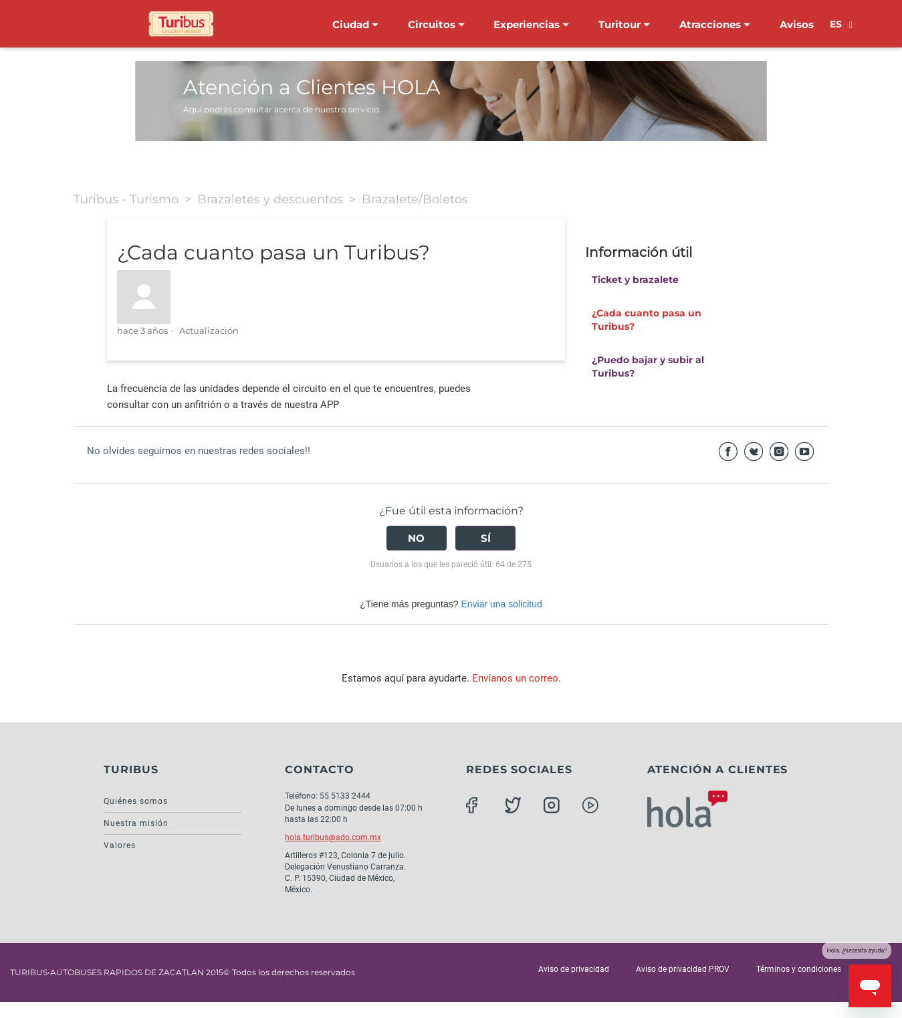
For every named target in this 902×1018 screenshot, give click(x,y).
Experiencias (531, 24)
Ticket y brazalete (635, 280)
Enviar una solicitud (501, 604)
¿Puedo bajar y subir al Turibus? (648, 366)
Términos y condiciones (798, 969)
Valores (120, 845)
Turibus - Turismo (126, 199)
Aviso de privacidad (573, 969)
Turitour (624, 24)
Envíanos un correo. (516, 678)
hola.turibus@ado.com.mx (333, 837)
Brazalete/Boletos (415, 199)
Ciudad (355, 24)
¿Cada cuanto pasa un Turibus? (646, 319)
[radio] (416, 538)
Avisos (797, 24)
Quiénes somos (136, 801)
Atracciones (714, 24)
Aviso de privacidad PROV (682, 969)
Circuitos (436, 24)
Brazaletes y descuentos (270, 199)
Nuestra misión (136, 823)
